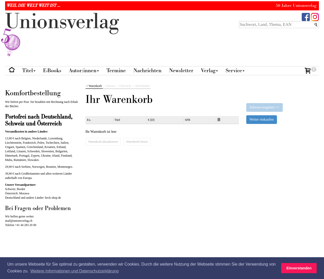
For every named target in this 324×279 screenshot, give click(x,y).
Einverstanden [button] (299, 268)
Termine (116, 70)
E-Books (52, 70)
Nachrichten (147, 70)
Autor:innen (84, 70)
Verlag (209, 70)
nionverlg (62, 33)
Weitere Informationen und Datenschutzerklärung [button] (74, 271)
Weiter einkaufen (262, 119)
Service (235, 70)
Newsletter (181, 70)
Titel (28, 70)
